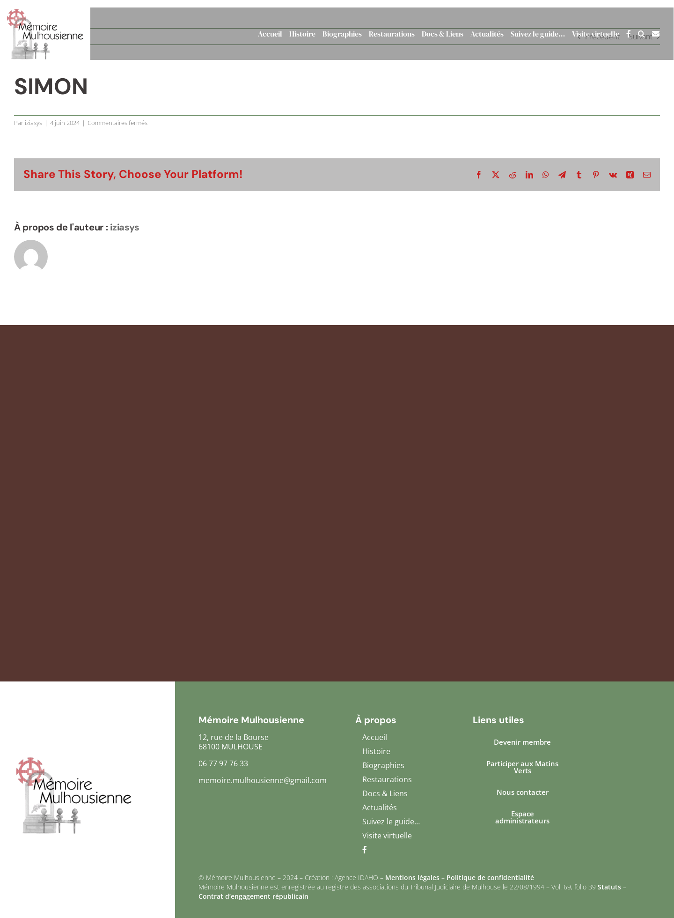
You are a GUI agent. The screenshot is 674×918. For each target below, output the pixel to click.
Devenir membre (522, 742)
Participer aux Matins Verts (522, 767)
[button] (638, 34)
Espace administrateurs (522, 817)
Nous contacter (523, 792)
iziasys (33, 122)
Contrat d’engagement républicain (253, 896)
